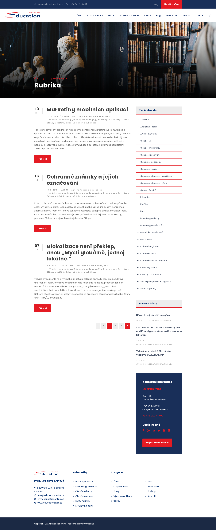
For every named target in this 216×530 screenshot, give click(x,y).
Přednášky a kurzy (148, 267)
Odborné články (148, 253)
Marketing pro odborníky (152, 225)
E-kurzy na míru (84, 505)
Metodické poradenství (151, 232)
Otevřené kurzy (83, 491)
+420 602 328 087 (78, 4)
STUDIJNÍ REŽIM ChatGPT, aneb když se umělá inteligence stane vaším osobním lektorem (159, 331)
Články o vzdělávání (150, 155)
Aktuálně (144, 119)
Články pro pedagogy (85, 119)
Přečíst (43, 158)
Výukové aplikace (129, 15)
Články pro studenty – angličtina (156, 176)
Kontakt (199, 15)
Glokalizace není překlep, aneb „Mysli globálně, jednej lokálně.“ (86, 252)
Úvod (79, 15)
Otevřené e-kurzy (85, 496)
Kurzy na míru (82, 501)
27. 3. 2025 (140, 360)
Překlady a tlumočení (150, 274)
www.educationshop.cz (49, 502)
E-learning (145, 197)
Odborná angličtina (149, 246)
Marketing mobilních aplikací (87, 109)
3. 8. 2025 (140, 340)
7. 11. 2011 (51, 265)
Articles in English (148, 133)
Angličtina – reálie (148, 126)
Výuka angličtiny (148, 288)
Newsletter (172, 15)
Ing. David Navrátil (163, 321)
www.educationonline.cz (51, 499)
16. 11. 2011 (52, 190)
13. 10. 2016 (52, 116)
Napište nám (171, 4)
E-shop (187, 15)
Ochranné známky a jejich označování (82, 179)
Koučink (144, 204)
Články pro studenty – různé (154, 183)
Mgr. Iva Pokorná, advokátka (86, 190)
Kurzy (111, 15)
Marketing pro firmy (149, 218)
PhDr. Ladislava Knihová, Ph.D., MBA (90, 116)
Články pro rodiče (148, 169)
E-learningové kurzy (86, 486)
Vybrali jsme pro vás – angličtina (155, 281)
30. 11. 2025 (141, 321)
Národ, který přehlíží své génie (153, 315)
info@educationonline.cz (50, 4)
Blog (156, 4)
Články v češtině (55, 123)
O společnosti (95, 15)
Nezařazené (146, 239)
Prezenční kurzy (84, 481)
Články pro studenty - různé (113, 119)
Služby (147, 15)
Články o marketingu (60, 119)
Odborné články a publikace (81, 123)
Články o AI (145, 140)
